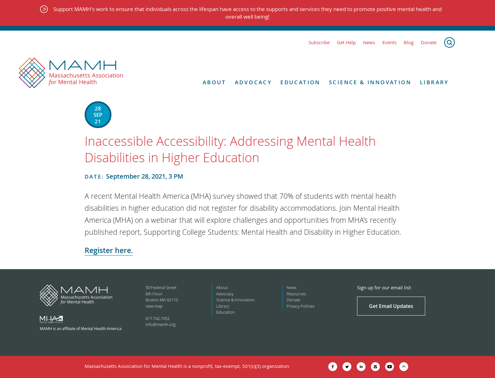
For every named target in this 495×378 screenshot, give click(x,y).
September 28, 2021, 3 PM (134, 176)
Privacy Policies (300, 306)
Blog (409, 42)
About (214, 82)
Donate (429, 42)
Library (434, 82)
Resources (296, 294)
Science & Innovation (370, 82)
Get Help (346, 42)
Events (389, 42)
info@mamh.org (161, 324)
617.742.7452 (158, 318)
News (369, 42)
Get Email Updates (391, 306)
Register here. (109, 250)
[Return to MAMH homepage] (71, 73)
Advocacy (253, 82)
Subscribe (319, 42)
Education (300, 82)
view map (154, 306)
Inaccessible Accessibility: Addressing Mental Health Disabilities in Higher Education (230, 149)
